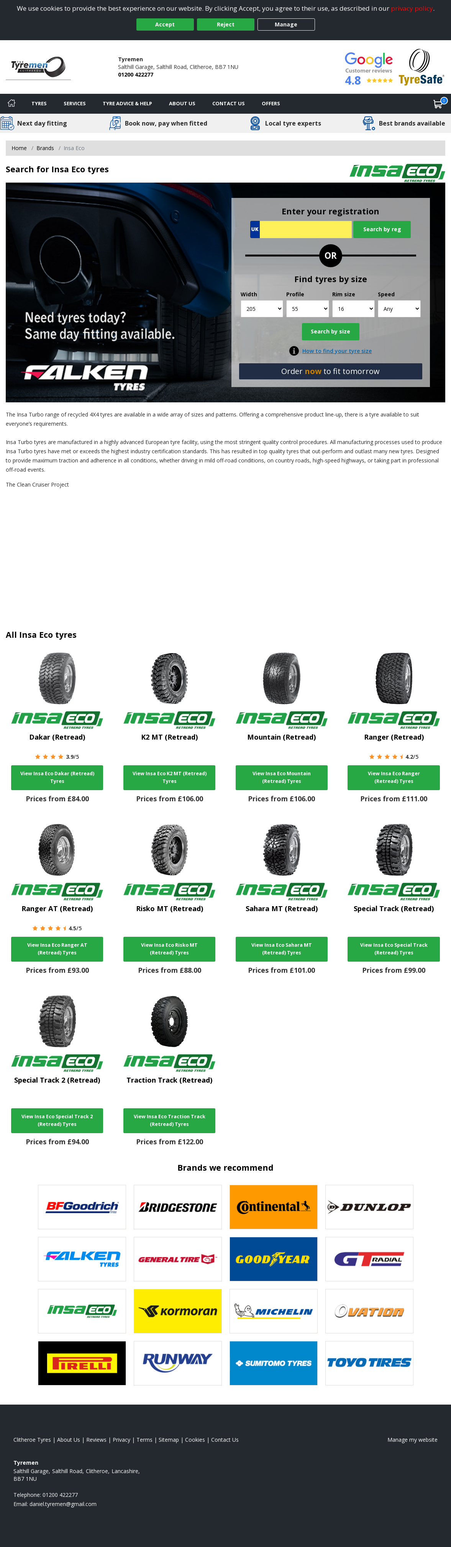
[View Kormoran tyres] (178, 1311)
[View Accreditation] (421, 66)
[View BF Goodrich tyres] (82, 1207)
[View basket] (438, 104)
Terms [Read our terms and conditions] (144, 1439)
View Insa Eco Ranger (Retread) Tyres (394, 777)
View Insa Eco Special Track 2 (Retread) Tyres (57, 1120)
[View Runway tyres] (178, 1363)
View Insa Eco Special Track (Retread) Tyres (394, 949)
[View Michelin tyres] (274, 1311)
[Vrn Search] (301, 229)
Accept (165, 24)
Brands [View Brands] (45, 148)
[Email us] (63, 1504)
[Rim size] (353, 308)
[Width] (262, 308)
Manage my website (412, 1439)
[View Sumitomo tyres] (274, 1363)
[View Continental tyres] (274, 1207)
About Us (182, 103)
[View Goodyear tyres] (274, 1259)
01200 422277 (135, 74)
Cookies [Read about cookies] (195, 1439)
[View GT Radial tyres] (369, 1259)
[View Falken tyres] (82, 1259)
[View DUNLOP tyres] (369, 1207)
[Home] (11, 104)
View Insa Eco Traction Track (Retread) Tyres (169, 1120)
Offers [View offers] (271, 103)
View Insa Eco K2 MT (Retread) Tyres (170, 777)
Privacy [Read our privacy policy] (121, 1439)
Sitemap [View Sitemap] (169, 1439)
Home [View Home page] (19, 148)
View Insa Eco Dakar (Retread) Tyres (57, 777)
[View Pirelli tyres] (82, 1363)
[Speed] (399, 308)
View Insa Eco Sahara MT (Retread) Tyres (281, 949)
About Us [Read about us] (68, 1439)
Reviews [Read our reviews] (96, 1439)
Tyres (39, 103)
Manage (286, 24)
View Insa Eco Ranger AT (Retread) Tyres (57, 949)
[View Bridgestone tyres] (178, 1207)
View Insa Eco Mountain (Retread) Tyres (282, 777)
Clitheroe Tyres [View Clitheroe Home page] (32, 1439)
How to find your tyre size (337, 350)
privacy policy (412, 8)
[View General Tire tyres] (178, 1259)
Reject (226, 24)
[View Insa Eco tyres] (82, 1311)
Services (75, 103)
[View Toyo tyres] (369, 1363)
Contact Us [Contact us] (228, 103)
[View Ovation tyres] (369, 1311)
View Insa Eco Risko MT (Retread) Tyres (169, 949)
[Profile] (307, 308)
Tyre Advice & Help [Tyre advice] (127, 103)
